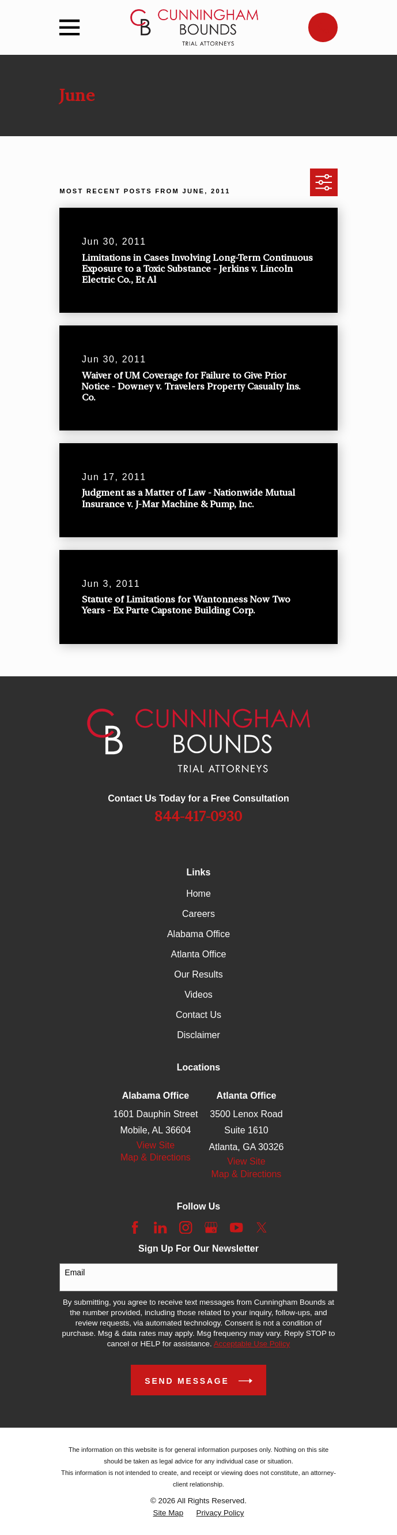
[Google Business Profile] (211, 1227)
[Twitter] (261, 1227)
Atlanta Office (198, 954)
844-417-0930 (198, 816)
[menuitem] (168, 1513)
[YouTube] (236, 1227)
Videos (198, 994)
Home (198, 893)
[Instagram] (185, 1227)
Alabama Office (198, 934)
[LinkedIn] (160, 1227)
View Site (156, 1145)
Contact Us (198, 1015)
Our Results (198, 974)
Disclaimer (198, 1035)
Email (75, 1272)
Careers (198, 914)
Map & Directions (155, 1157)
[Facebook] (134, 1227)
